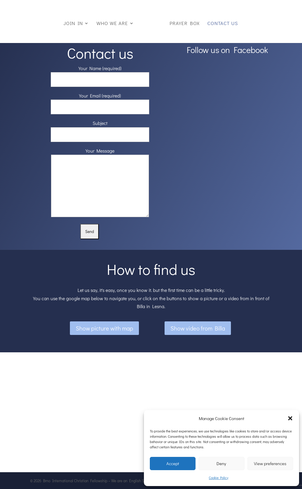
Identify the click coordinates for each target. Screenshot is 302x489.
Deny (221, 463)
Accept (172, 463)
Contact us (222, 24)
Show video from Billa (197, 328)
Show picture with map (104, 328)
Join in (73, 24)
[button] (290, 418)
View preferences (270, 463)
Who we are (112, 24)
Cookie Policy (218, 477)
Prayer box (185, 24)
